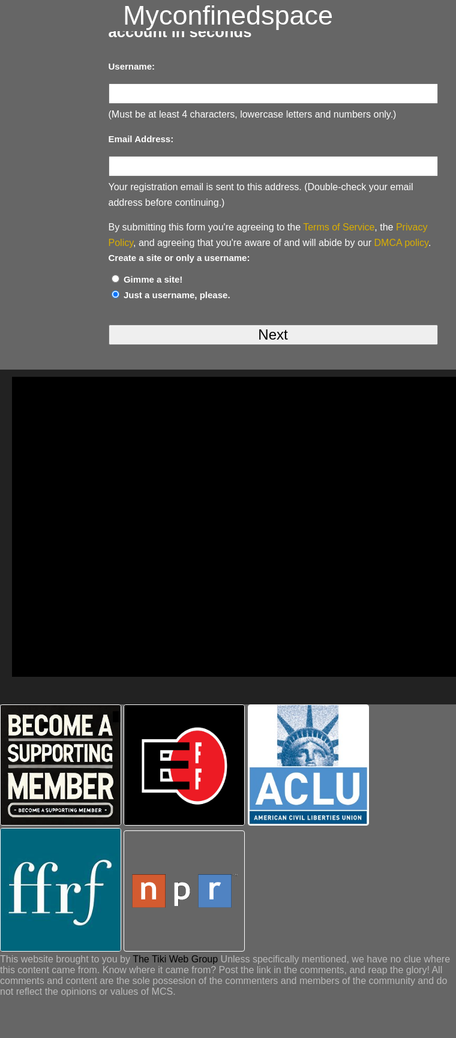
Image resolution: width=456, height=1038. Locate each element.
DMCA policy (401, 243)
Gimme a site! (153, 279)
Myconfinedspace (228, 15)
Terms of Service (338, 227)
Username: (132, 66)
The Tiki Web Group (175, 959)
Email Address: (141, 139)
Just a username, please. (177, 295)
